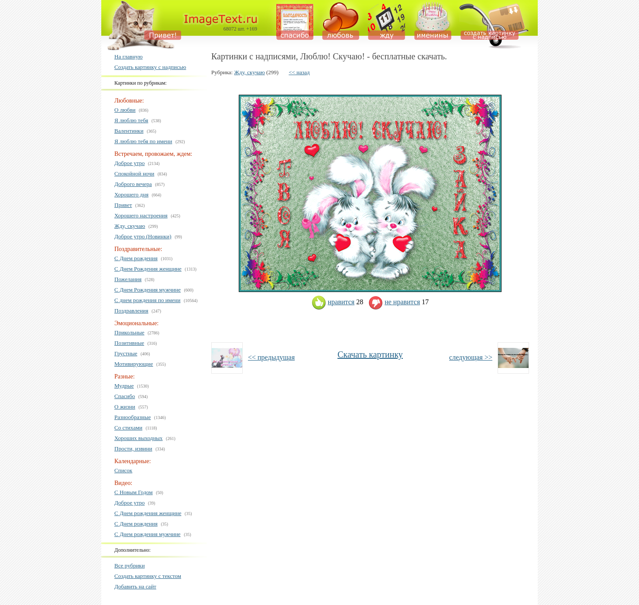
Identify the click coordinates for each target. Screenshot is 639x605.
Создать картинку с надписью (150, 67)
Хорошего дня (131, 194)
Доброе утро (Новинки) (143, 236)
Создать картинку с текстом (147, 576)
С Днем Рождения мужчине (147, 289)
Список (123, 470)
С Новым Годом (133, 492)
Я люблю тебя (131, 120)
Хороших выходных (138, 438)
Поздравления (131, 310)
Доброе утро (129, 163)
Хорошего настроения (141, 215)
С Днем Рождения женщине (148, 268)
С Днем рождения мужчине (147, 534)
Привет (123, 205)
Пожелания (127, 279)
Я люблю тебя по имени (143, 141)
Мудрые (124, 385)
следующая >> (470, 357)
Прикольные (129, 332)
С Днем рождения (136, 258)
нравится (333, 302)
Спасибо (124, 396)
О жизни (124, 406)
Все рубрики (129, 565)
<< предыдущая (271, 357)
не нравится (394, 302)
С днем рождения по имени (147, 300)
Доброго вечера (133, 184)
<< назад (299, 72)
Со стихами (128, 427)
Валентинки (129, 130)
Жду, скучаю (129, 226)
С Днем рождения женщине (147, 513)
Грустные (125, 353)
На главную (128, 56)
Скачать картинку (370, 354)
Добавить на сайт (135, 586)
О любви (125, 110)
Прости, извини (133, 448)
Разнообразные (132, 417)
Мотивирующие (133, 364)
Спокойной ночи (134, 173)
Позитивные (129, 343)
